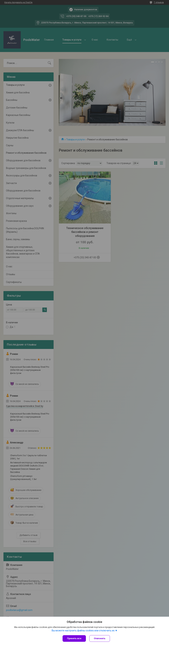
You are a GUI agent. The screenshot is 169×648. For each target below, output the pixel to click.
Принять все (74, 638)
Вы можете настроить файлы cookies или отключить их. (83, 630)
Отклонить (99, 638)
